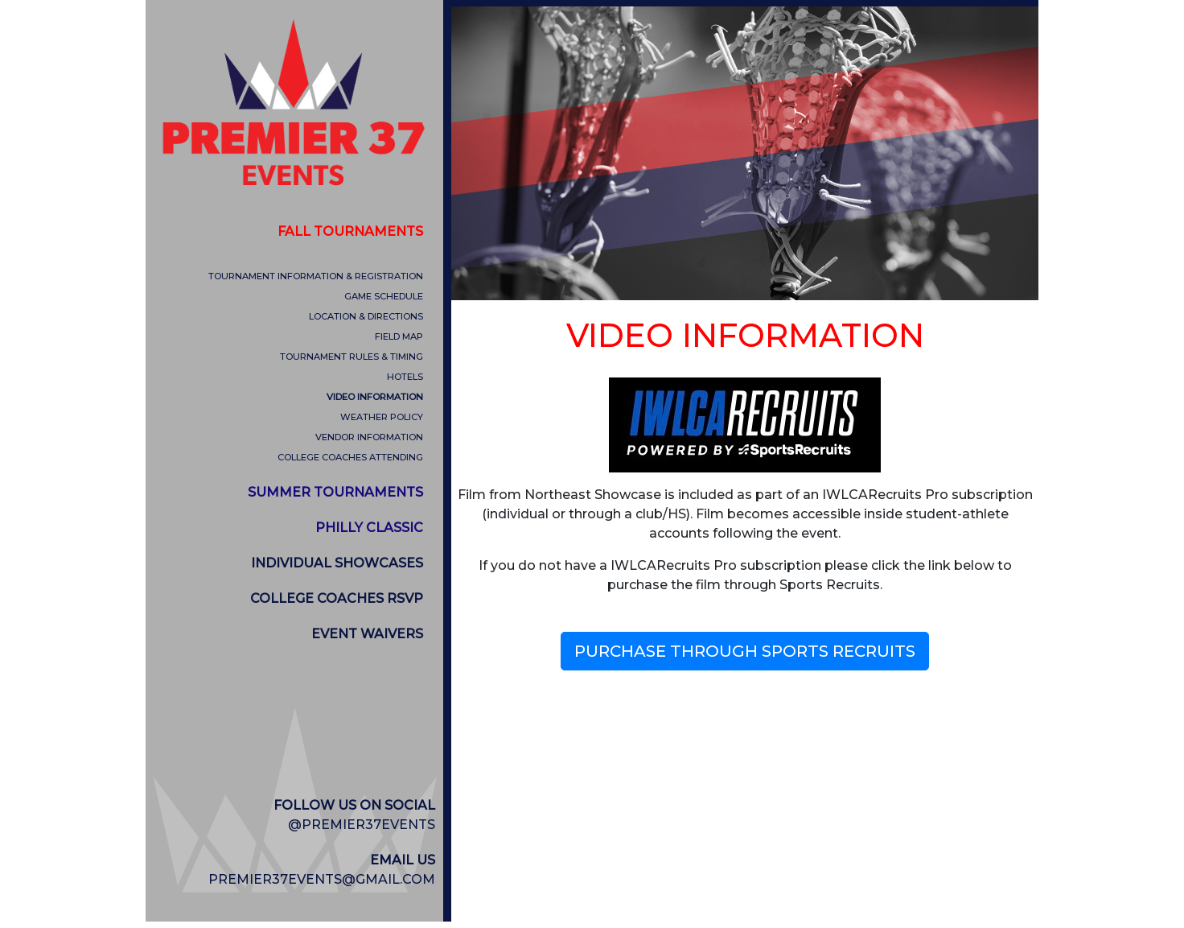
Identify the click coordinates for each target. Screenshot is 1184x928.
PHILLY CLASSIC (369, 527)
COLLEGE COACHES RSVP (336, 598)
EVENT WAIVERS (367, 633)
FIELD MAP (399, 336)
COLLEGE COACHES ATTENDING (350, 457)
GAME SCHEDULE (383, 296)
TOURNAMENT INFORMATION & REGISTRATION (315, 276)
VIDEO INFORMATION (375, 396)
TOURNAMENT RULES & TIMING (351, 356)
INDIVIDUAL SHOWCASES (337, 563)
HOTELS (405, 376)
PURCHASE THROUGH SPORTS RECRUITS (744, 651)
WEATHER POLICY (381, 417)
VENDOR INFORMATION (369, 437)
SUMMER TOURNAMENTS (335, 492)
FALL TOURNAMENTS (350, 231)
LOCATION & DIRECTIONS (366, 316)
